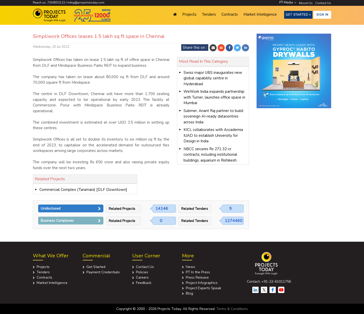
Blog (189, 293)
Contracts (229, 14)
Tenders (209, 14)
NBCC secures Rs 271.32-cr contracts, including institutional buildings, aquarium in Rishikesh (210, 154)
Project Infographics (202, 282)
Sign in (322, 15)
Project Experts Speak (203, 288)
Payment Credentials (103, 272)
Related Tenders (194, 208)
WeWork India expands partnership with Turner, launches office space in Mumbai (214, 97)
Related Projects (122, 208)
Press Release (197, 277)
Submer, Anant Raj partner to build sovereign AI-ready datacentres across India (213, 116)
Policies (142, 272)
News (190, 266)
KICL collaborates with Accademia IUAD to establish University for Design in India (213, 135)
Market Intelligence (260, 14)
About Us (306, 3)
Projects (189, 14)
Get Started (298, 15)
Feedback (143, 282)
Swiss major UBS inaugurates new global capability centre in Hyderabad (213, 78)
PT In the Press (198, 272)
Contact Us (323, 3)
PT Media (287, 2)
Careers (142, 277)
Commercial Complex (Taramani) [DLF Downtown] (83, 189)
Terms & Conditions (232, 308)
